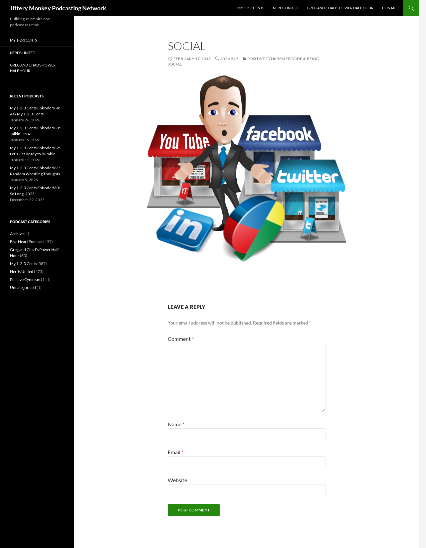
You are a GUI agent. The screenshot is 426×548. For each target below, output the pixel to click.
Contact (390, 8)
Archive (17, 233)
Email (175, 452)
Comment (181, 339)
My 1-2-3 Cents (250, 8)
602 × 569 (229, 58)
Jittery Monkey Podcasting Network (58, 8)
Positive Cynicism (25, 279)
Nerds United (285, 8)
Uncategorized (23, 287)
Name (176, 424)
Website (177, 480)
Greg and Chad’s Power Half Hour (340, 8)
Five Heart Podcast (26, 241)
